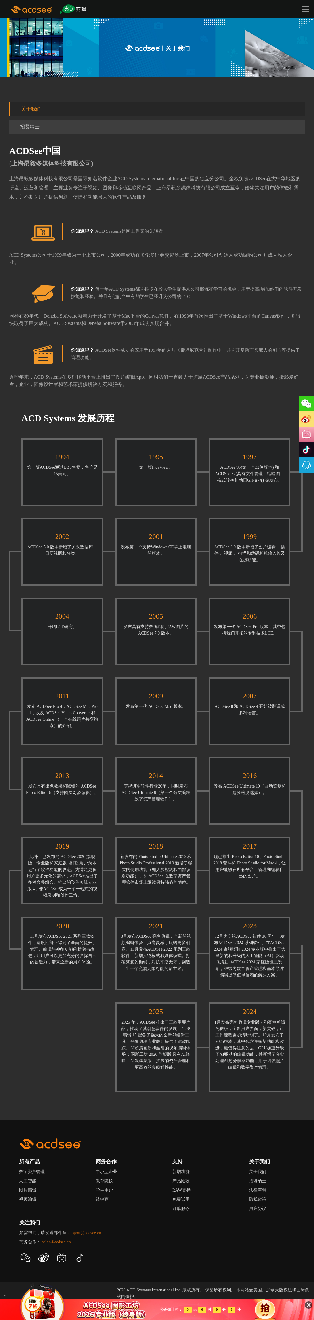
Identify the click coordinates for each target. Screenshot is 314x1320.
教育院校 (104, 1181)
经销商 (102, 1199)
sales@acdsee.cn (56, 1242)
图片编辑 (27, 1190)
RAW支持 (181, 1190)
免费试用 (181, 1199)
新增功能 (181, 1171)
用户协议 (257, 1208)
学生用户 (104, 1190)
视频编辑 (27, 1199)
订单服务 (181, 1208)
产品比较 (181, 1181)
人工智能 (27, 1181)
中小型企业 (106, 1171)
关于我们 (31, 109)
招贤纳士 (30, 126)
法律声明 (257, 1190)
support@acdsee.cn (84, 1232)
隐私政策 (257, 1199)
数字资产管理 (32, 1171)
